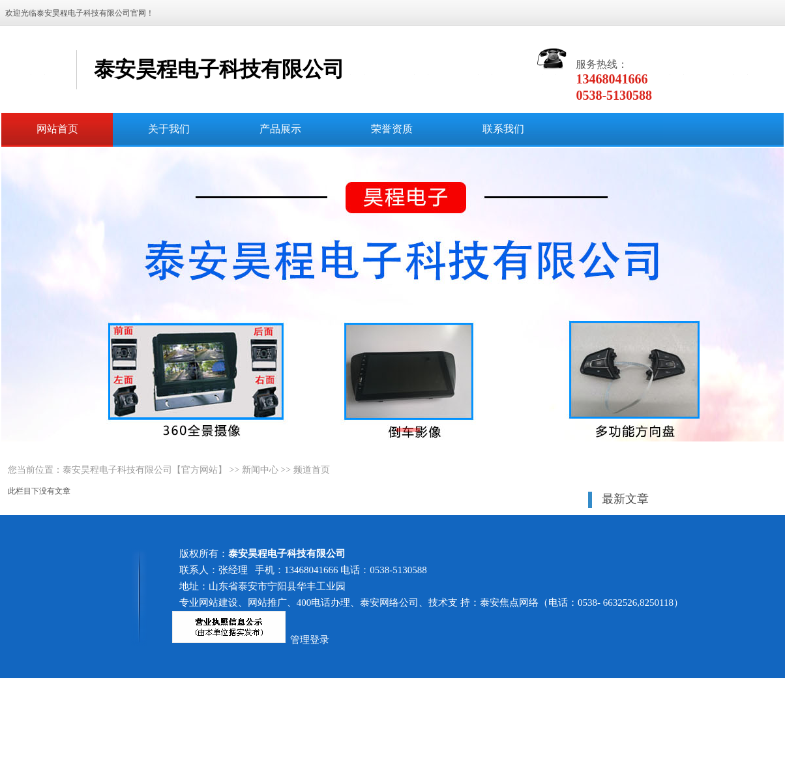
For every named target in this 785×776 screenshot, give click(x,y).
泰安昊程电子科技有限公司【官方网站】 (145, 470)
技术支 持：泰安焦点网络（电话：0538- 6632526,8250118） (555, 602)
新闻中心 (260, 470)
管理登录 (309, 639)
